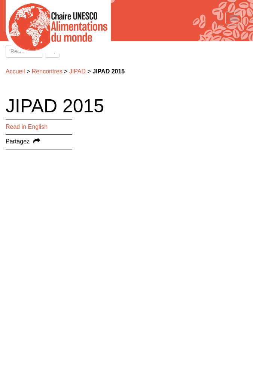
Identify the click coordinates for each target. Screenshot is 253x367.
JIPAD (77, 71)
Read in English (27, 127)
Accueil (15, 71)
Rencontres (47, 71)
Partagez (18, 141)
